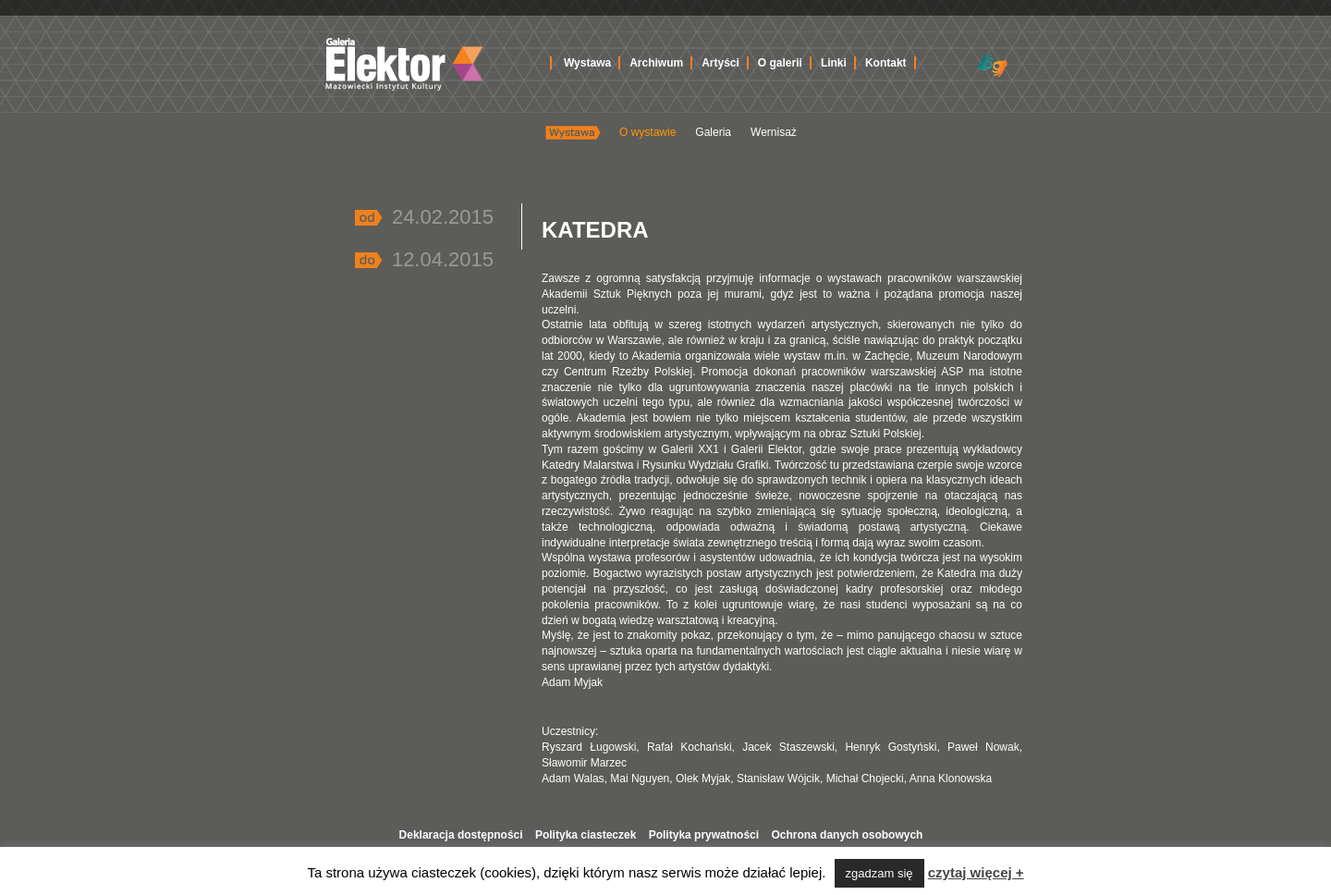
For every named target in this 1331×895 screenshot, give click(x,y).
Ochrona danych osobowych (846, 834)
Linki (834, 62)
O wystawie (647, 132)
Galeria (713, 132)
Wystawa (587, 62)
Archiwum (656, 62)
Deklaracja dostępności (461, 834)
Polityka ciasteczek (585, 834)
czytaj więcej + (976, 872)
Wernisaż (774, 132)
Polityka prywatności (704, 834)
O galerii (780, 62)
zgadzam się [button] (879, 873)
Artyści (720, 62)
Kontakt (886, 62)
